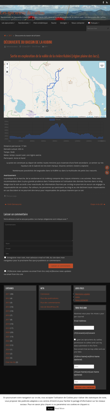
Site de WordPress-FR (50, 307)
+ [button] (7, 64)
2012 (8, 298)
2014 (8, 307)
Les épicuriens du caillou (22, 12)
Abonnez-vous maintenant (85, 387)
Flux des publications (49, 298)
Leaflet (37, 116)
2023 (8, 345)
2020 (8, 332)
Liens (77, 297)
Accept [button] (50, 408)
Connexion (45, 294)
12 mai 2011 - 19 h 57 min (31, 46)
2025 (8, 358)
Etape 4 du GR (98, 204)
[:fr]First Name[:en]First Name (86, 358)
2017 (8, 319)
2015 (8, 311)
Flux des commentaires (50, 302)
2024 (8, 349)
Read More (59, 408)
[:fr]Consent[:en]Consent (84, 333)
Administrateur (12, 46)
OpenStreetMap (50, 116)
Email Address (80, 321)
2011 (10, 36)
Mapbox (103, 116)
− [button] (7, 68)
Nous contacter (81, 300)
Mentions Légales (82, 294)
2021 (8, 336)
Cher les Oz (10, 362)
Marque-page (11, 196)
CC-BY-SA (90, 116)
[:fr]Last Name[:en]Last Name (86, 373)
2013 (8, 302)
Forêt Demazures (13, 204)
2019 (8, 328)
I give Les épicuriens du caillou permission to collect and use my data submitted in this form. (88, 342)
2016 (8, 315)
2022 (8, 341)
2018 (8, 324)
